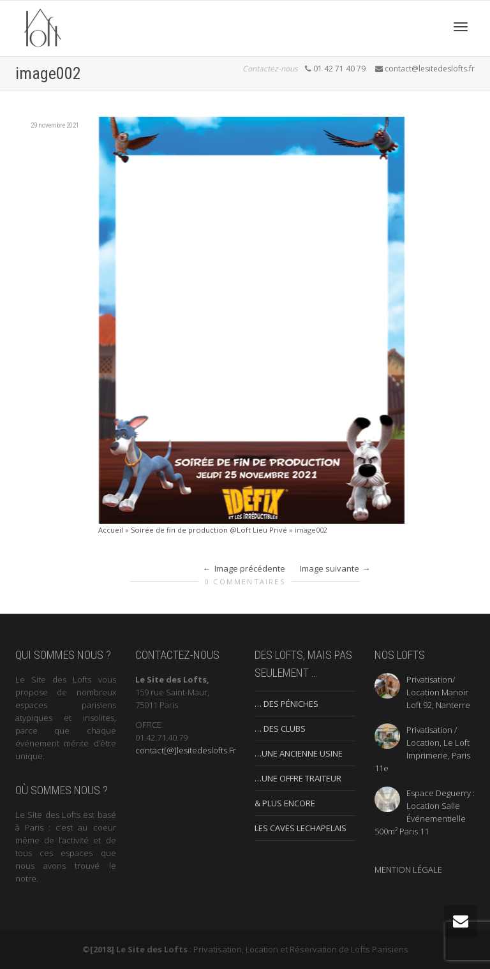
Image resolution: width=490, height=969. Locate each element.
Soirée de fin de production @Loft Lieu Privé (209, 530)
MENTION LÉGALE (408, 869)
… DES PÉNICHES (286, 703)
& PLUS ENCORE (285, 803)
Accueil (110, 530)
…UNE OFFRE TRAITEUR (298, 778)
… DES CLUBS (280, 728)
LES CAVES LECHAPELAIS (300, 828)
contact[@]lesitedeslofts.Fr (185, 750)
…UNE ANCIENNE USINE (299, 753)
